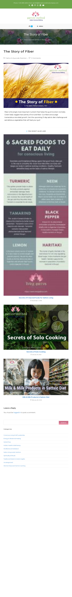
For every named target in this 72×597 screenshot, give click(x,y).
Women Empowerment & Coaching (14, 466)
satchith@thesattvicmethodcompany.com (45, 3)
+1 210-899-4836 (23, 3)
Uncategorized (8, 462)
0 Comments (36, 58)
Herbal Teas (7, 442)
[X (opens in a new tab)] (29, 5)
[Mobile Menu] (40, 26)
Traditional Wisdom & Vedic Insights (14, 459)
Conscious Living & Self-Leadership (14, 435)
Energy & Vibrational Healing (12, 438)
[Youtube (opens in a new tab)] (43, 5)
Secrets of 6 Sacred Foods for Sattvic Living (36, 298)
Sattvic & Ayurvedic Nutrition (16, 58)
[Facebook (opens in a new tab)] (32, 5)
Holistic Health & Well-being (12, 445)
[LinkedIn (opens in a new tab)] (40, 5)
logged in (17, 413)
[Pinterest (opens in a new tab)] (35, 5)
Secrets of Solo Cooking (36, 352)
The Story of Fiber (47, 40)
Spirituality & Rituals (9, 456)
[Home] (20, 40)
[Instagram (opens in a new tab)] (37, 5)
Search (6, 419)
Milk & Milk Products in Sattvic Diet (36, 397)
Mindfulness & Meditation (11, 449)
